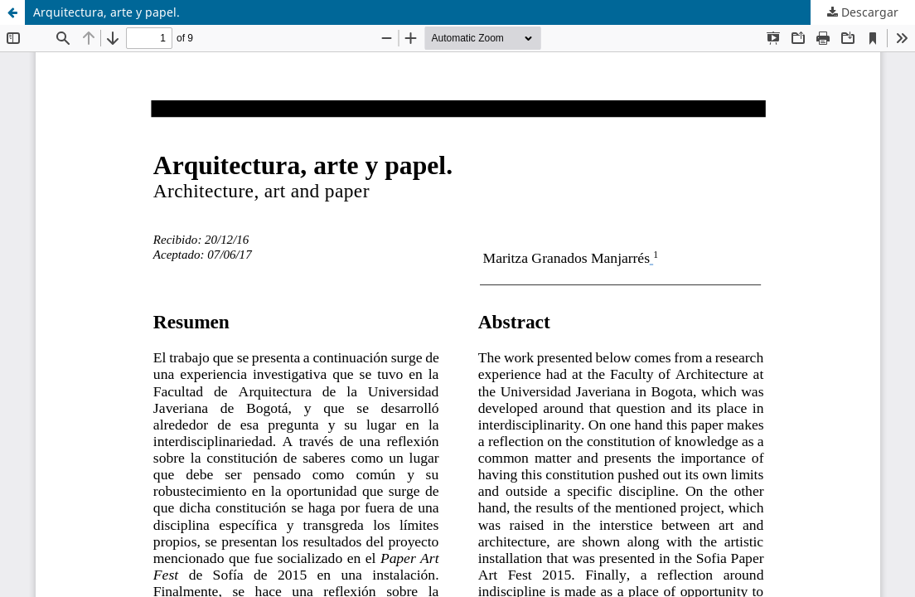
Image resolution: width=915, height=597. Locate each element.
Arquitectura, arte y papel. (106, 12)
